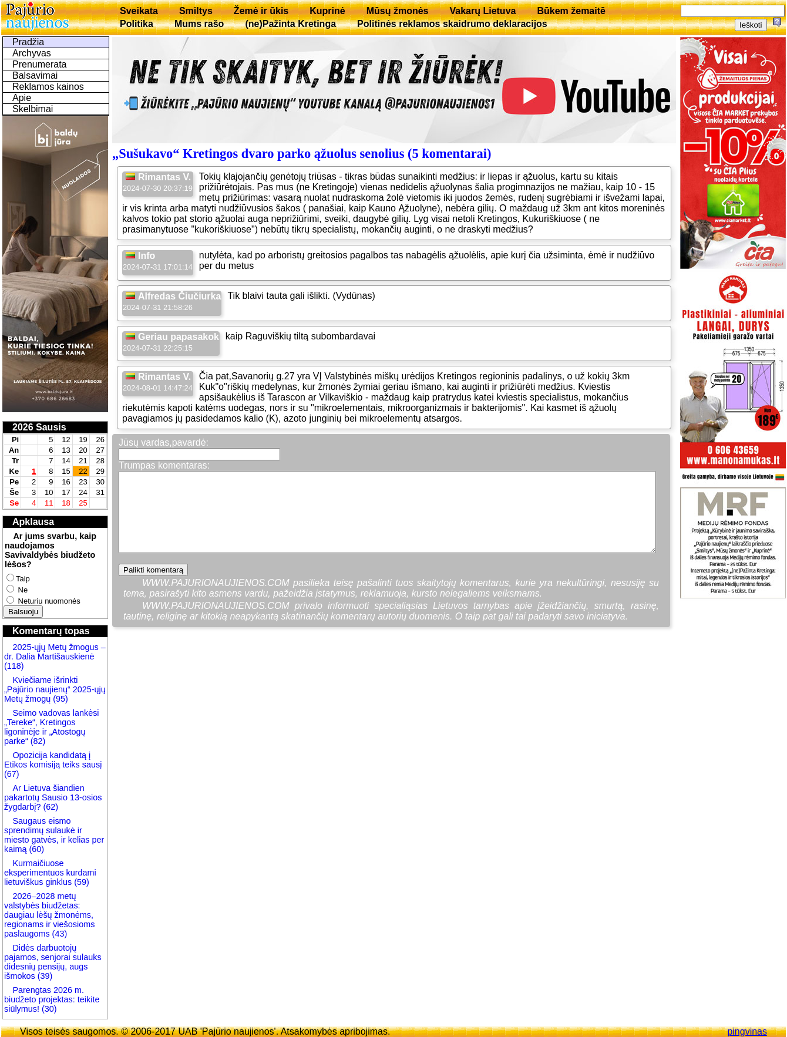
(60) (35, 849)
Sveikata (139, 11)
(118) (14, 666)
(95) (60, 698)
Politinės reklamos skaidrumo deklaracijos (452, 24)
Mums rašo (199, 24)
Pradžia (28, 42)
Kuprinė (327, 11)
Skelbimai (32, 109)
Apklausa (33, 522)
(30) (48, 1009)
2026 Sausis (39, 427)
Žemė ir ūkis (261, 11)
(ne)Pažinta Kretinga (290, 24)
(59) (80, 882)
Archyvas (31, 53)
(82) (38, 741)
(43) (59, 933)
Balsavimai (35, 75)
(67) (11, 774)
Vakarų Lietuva (482, 11)
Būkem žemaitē (571, 11)
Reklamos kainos (48, 87)
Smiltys (196, 11)
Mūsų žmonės (397, 11)
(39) (44, 976)
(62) (49, 807)
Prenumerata (39, 64)
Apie (21, 98)
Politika (136, 24)
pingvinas (747, 1031)
